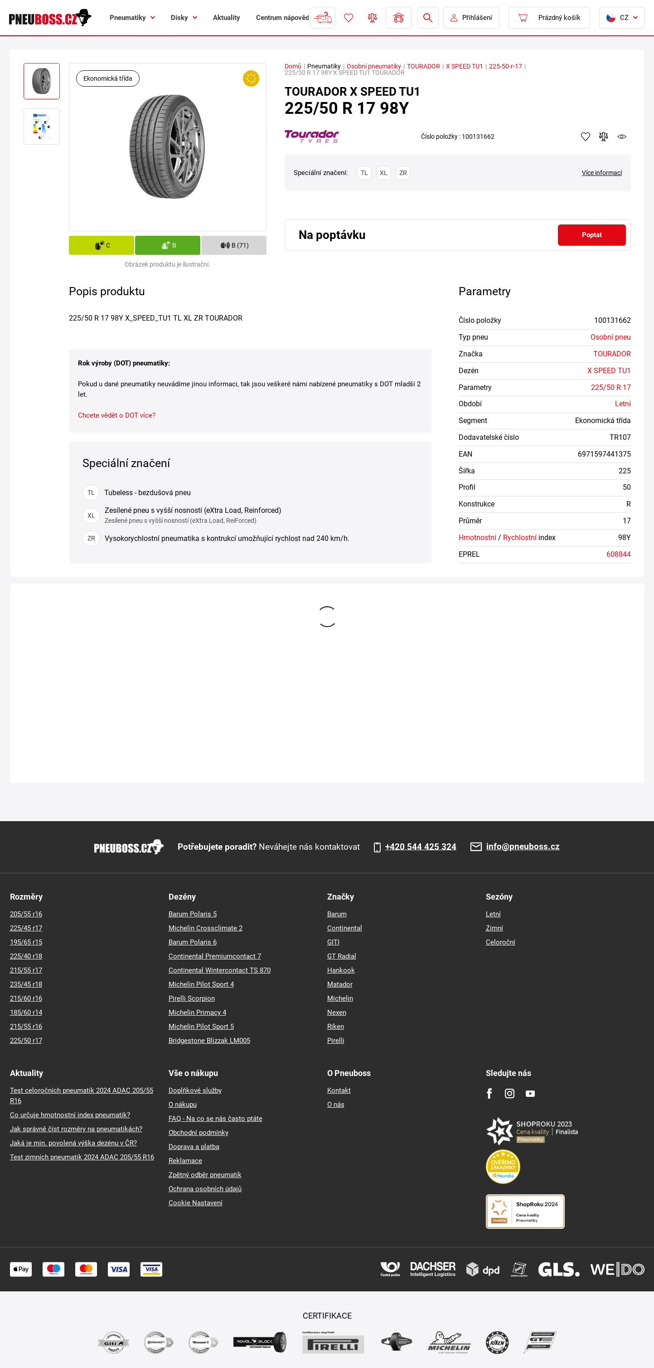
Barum (337, 914)
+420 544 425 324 (420, 847)
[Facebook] (489, 1093)
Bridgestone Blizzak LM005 (209, 1041)
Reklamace (185, 1161)
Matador (340, 984)
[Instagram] (510, 1093)
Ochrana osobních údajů (205, 1189)
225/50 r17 (26, 1041)
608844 (618, 554)
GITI (333, 942)
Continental (344, 928)
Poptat (592, 235)
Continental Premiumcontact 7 (215, 956)
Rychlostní (520, 537)
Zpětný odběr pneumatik (205, 1175)
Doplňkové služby (195, 1090)
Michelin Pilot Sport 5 (201, 1026)
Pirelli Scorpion (192, 998)
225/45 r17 (26, 928)
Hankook (341, 970)
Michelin (340, 998)
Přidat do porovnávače (603, 136)
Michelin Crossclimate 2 (205, 928)
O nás (335, 1104)
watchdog (621, 136)
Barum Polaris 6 (193, 942)
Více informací (602, 172)
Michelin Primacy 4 (197, 1012)
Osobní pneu (611, 337)
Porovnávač (372, 18)
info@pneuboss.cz (523, 847)
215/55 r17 (26, 970)
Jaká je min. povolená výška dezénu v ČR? (73, 1143)
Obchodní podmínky (198, 1133)
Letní (623, 403)
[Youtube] (530, 1093)
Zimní (494, 928)
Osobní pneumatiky (374, 66)
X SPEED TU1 (464, 66)
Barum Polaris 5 (193, 914)
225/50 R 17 (611, 387)
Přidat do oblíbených (585, 136)
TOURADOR (423, 66)
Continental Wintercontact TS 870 (220, 970)
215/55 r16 (26, 1026)
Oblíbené (348, 18)
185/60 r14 (26, 1012)
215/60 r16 (26, 998)
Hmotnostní (477, 537)
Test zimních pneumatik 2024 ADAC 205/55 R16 (82, 1157)
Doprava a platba (194, 1147)
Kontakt (339, 1090)
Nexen (336, 1012)
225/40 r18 (26, 956)
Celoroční (500, 942)
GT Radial (341, 956)
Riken (335, 1026)
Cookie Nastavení (196, 1203)
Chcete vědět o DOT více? (116, 415)
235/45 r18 (26, 984)
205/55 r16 (26, 914)
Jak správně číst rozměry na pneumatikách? (76, 1129)
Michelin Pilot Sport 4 (201, 984)
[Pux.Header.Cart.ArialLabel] (549, 18)
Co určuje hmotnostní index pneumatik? (70, 1115)
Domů (293, 66)
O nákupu (183, 1104)
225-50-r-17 (505, 66)
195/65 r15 (26, 942)
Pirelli (335, 1041)
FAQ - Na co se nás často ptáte (215, 1119)
